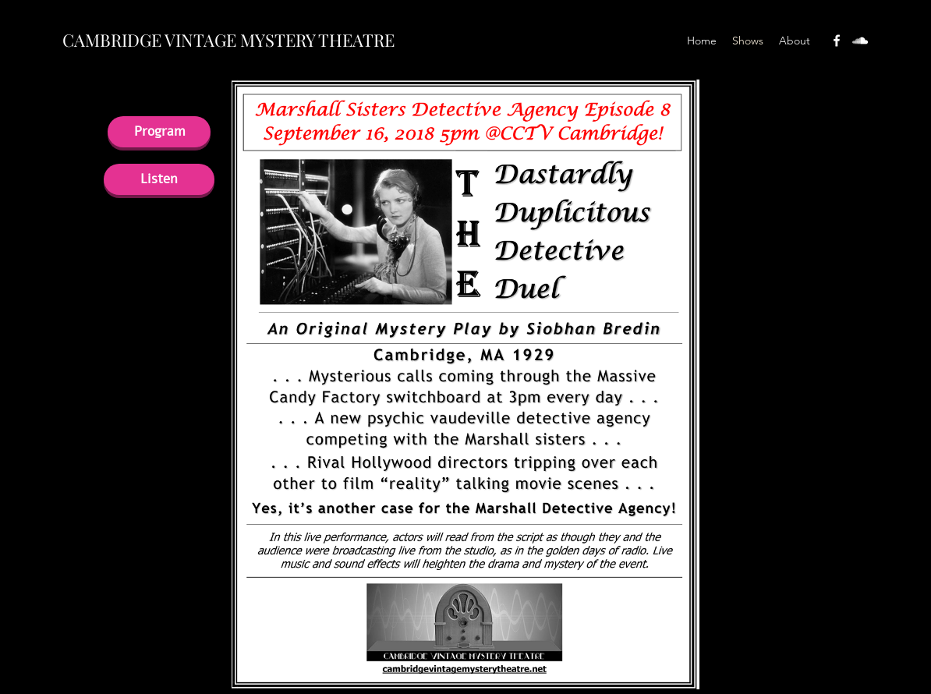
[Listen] (159, 179)
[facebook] (836, 40)
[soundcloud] (860, 40)
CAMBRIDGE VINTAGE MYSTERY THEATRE (228, 39)
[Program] (159, 131)
